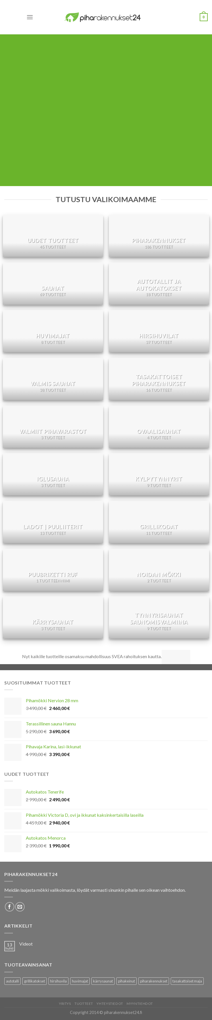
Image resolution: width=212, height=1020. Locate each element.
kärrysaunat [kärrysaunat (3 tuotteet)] (103, 981)
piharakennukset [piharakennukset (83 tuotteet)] (153, 981)
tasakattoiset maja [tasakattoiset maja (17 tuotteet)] (187, 981)
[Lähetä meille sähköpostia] (20, 907)
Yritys (65, 1003)
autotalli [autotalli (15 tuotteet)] (12, 981)
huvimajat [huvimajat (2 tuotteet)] (80, 981)
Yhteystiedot (110, 1003)
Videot (26, 943)
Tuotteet (83, 1003)
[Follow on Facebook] (9, 907)
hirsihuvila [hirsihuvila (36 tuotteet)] (58, 981)
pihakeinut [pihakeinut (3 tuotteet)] (126, 981)
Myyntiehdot (140, 1003)
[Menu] (29, 17)
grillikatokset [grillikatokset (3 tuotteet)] (34, 981)
